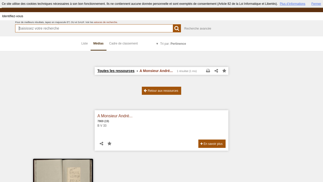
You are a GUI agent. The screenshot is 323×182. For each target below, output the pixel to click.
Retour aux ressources (161, 91)
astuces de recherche (105, 22)
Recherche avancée (197, 28)
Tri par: (173, 44)
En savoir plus (211, 144)
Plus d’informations (292, 4)
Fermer (316, 4)
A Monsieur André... (114, 116)
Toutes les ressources (115, 71)
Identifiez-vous (12, 16)
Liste (85, 43)
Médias (98, 43)
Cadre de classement (123, 43)
